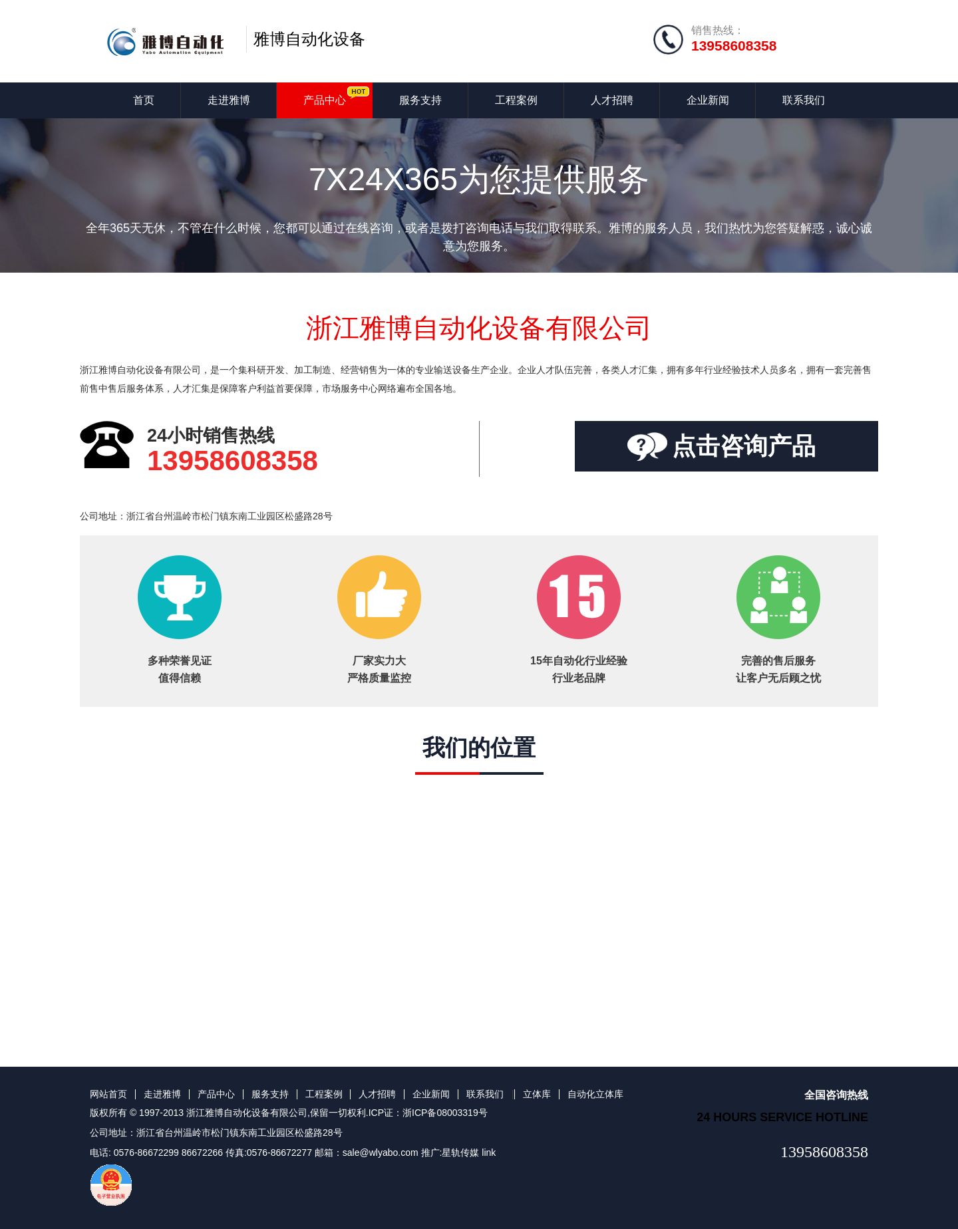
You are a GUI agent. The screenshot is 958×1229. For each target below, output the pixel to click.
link (489, 1152)
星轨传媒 (460, 1152)
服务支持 (420, 100)
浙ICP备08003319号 (445, 1112)
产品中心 (324, 100)
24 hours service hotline (782, 1117)
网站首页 (108, 1094)
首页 (143, 100)
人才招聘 (612, 100)
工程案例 (516, 100)
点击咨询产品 (744, 446)
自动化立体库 (595, 1094)
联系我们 (803, 100)
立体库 (537, 1094)
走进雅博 (229, 100)
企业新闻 (708, 100)
